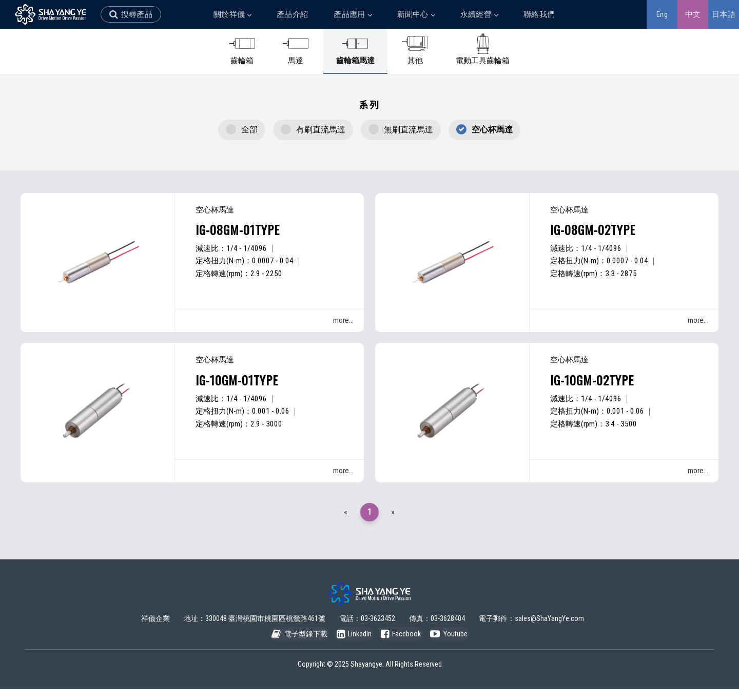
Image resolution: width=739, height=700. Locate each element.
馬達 (295, 49)
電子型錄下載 (287, 644)
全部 (249, 129)
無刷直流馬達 (408, 129)
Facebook (405, 644)
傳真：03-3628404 (437, 623)
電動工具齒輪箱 (483, 49)
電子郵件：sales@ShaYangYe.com (531, 623)
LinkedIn (350, 644)
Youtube (460, 644)
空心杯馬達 (492, 129)
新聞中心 (416, 14)
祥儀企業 (155, 623)
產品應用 (352, 14)
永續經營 (479, 14)
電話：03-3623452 (367, 623)
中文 (693, 14)
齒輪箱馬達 (355, 49)
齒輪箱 (242, 49)
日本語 (723, 14)
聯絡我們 (539, 14)
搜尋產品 (136, 14)
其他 (415, 49)
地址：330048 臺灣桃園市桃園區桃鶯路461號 (254, 623)
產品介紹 (292, 14)
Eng (662, 14)
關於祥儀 (232, 14)
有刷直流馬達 (320, 129)
